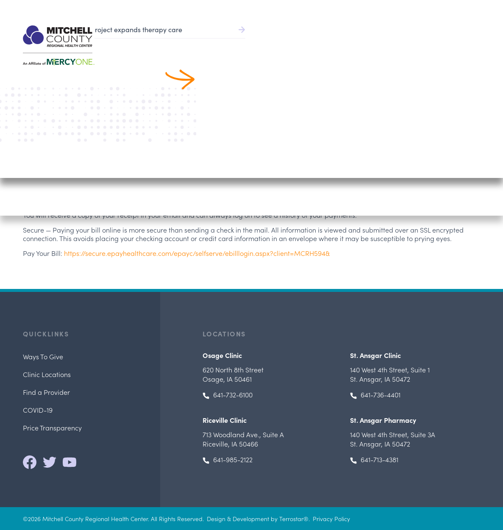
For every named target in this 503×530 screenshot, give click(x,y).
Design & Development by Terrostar (255, 518)
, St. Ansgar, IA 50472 (390, 374)
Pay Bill (304, 8)
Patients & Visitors (389, 42)
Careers (425, 8)
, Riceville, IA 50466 (243, 439)
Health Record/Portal (364, 8)
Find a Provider (258, 42)
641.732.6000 (463, 8)
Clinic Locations (47, 374)
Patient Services (321, 42)
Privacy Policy (331, 518)
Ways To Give (43, 356)
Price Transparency (52, 427)
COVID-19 (38, 409)
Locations (445, 42)
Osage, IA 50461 (233, 374)
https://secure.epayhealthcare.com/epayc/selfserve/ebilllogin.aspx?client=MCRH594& (197, 253)
